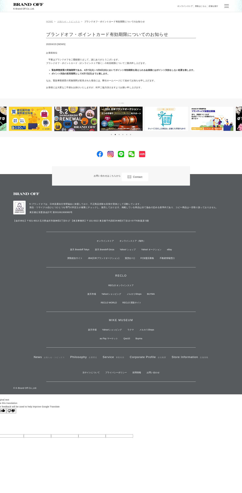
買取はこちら (190, 6)
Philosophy (100, 379)
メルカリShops (136, 305)
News (58, 379)
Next (238, 119)
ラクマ (132, 346)
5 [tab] (126, 134)
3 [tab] (119, 134)
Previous (3, 119)
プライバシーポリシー (114, 411)
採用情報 (138, 411)
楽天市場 (86, 305)
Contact (137, 175)
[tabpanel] (121, 119)
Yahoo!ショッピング (109, 305)
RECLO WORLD (107, 317)
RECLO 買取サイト (133, 317)
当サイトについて (85, 411)
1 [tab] (111, 134)
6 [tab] (130, 134)
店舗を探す (210, 6)
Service (136, 379)
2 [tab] (115, 134)
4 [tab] (122, 134)
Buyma (142, 357)
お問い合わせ (158, 411)
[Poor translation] (11, 450)
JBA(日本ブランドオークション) (100, 265)
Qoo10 (126, 357)
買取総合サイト (67, 265)
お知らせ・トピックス (68, 21)
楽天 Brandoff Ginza (101, 253)
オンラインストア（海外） (134, 242)
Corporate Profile (179, 379)
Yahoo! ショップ (128, 253)
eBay (176, 253)
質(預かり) (130, 265)
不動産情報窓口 (174, 265)
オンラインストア (168, 6)
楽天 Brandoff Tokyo (72, 253)
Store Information (121, 392)
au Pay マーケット (105, 357)
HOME (49, 21)
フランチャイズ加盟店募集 (121, 102)
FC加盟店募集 (151, 265)
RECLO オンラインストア (121, 294)
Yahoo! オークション (155, 253)
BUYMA (156, 305)
